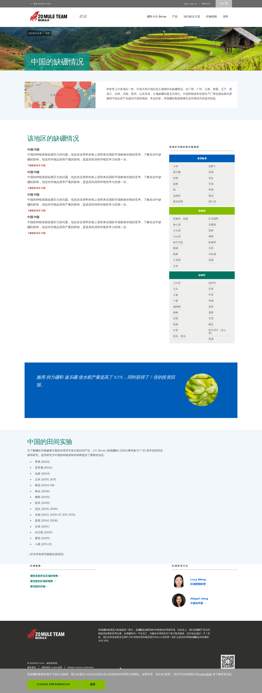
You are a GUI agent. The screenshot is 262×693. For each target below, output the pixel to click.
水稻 (175, 318)
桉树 (175, 184)
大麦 (175, 295)
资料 (225, 16)
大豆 (175, 289)
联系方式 (206, 4)
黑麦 (211, 339)
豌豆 (211, 324)
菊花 (211, 195)
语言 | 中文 (190, 4)
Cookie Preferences (53, 684)
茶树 (211, 230)
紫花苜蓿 (178, 201)
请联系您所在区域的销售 (44, 576)
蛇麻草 (212, 242)
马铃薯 (212, 254)
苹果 (211, 189)
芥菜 (211, 289)
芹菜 (211, 184)
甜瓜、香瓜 (179, 336)
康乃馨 (176, 172)
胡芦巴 (212, 283)
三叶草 (176, 283)
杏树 (175, 178)
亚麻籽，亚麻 (180, 218)
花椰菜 (212, 224)
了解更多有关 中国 (36, 165)
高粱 (211, 260)
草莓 (211, 300)
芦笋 (211, 295)
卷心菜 (176, 224)
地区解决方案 (34, 33)
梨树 (175, 254)
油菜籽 (176, 195)
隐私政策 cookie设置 (52, 667)
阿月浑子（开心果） (217, 331)
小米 (175, 166)
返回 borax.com (41, 4)
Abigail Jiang (199, 601)
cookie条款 (205, 674)
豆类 (211, 248)
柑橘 (175, 248)
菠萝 (211, 312)
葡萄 (211, 236)
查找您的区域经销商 (41, 581)
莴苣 (211, 306)
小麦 (175, 300)
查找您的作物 (37, 586)
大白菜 (176, 236)
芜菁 (211, 172)
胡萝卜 (212, 166)
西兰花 (212, 201)
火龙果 (176, 260)
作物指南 (211, 16)
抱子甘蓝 (178, 242)
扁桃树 (176, 306)
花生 (211, 178)
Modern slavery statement (81, 667)
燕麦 (175, 324)
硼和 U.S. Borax (156, 16)
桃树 (175, 312)
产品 (175, 16)
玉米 (175, 266)
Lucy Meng (198, 582)
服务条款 (31, 667)
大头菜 (176, 230)
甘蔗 (175, 330)
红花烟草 (214, 218)
